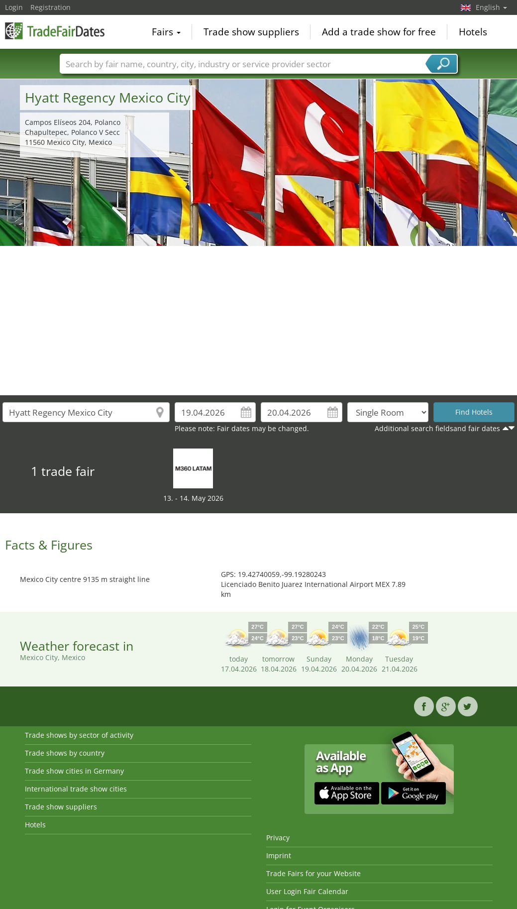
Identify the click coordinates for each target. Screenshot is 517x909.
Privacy (278, 837)
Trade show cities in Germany (74, 771)
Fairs (166, 31)
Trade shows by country (64, 753)
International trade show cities (76, 789)
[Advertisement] (259, 320)
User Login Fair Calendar (307, 891)
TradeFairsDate (54, 31)
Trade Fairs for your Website (313, 873)
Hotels (473, 31)
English (491, 7)
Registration (50, 7)
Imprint (278, 855)
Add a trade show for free (379, 31)
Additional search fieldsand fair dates (437, 428)
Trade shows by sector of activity (79, 735)
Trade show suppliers (251, 31)
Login (14, 7)
